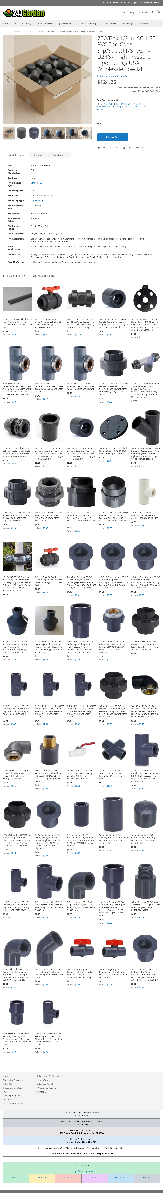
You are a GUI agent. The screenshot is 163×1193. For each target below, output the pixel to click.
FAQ (5, 1091)
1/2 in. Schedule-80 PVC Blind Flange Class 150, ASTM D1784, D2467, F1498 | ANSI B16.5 (113, 451)
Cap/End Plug (37, 200)
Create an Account (151, 2)
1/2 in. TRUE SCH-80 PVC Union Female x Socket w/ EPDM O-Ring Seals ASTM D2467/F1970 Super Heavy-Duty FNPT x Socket (113, 389)
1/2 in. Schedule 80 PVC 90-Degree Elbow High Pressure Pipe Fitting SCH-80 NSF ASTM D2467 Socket (81, 906)
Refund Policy (9, 1084)
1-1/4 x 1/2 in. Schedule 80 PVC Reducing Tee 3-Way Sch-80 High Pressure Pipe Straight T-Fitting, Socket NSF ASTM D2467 (81, 711)
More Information (16, 155)
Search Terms (43, 1080)
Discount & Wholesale (13, 1080)
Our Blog (7, 1099)
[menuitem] (5, 23)
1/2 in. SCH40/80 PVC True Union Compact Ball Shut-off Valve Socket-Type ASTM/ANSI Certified (49, 581)
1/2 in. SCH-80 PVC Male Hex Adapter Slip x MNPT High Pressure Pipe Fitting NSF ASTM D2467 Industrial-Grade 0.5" (81, 518)
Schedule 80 (36, 182)
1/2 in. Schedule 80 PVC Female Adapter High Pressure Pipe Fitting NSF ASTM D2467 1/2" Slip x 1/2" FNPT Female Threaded (81, 840)
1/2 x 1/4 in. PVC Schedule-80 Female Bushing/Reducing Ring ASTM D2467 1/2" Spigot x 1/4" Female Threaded (113, 323)
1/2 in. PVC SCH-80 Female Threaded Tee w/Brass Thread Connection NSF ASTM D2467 (81, 386)
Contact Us (42, 1091)
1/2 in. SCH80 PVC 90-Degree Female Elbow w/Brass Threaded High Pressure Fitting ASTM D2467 (16, 774)
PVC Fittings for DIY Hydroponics (81, 1171)
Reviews (38, 155)
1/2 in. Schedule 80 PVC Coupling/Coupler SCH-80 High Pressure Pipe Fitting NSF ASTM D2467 (113, 839)
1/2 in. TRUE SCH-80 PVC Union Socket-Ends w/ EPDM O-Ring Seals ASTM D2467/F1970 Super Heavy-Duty (17, 516)
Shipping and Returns (13, 1088)
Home (5, 32)
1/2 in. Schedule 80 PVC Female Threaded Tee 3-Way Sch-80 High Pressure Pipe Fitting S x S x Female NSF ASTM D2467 (144, 776)
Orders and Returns (46, 1088)
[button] (8, 80)
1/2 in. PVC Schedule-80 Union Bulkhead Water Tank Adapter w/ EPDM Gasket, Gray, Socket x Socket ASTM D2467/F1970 (17, 452)
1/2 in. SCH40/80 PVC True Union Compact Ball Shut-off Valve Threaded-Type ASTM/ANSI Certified (48, 323)
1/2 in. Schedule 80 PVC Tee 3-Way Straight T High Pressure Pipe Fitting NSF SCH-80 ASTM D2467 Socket (49, 906)
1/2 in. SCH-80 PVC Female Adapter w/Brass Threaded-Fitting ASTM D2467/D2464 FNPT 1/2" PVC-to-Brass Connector (112, 647)
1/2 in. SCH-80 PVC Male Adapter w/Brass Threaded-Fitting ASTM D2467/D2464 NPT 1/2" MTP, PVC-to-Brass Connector (48, 776)
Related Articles (59, 155)
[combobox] (137, 12)
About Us (7, 1076)
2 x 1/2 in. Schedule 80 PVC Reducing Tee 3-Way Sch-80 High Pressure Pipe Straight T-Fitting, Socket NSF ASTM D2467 (17, 711)
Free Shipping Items (12, 1095)
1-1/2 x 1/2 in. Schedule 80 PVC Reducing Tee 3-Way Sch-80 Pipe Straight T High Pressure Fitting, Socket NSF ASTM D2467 (49, 711)
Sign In (135, 2)
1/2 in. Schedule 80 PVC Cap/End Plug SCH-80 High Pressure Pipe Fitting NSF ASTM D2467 (143, 839)
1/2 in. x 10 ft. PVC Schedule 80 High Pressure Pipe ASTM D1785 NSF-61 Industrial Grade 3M (17, 323)
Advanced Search (45, 1084)
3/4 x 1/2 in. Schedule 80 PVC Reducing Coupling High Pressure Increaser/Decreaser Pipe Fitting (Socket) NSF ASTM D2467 (17, 1039)
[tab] (16, 155)
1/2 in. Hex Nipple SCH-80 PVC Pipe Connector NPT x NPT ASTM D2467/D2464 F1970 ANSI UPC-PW (49, 516)
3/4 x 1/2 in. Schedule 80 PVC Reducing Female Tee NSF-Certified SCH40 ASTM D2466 (144, 515)
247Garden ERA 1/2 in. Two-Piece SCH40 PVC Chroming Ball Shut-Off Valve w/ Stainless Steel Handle (80, 774)
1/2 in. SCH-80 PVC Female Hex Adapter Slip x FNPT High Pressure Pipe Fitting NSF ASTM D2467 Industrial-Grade (113, 516)
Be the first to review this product (113, 76)
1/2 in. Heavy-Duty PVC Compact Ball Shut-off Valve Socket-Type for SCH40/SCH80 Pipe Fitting (113, 973)
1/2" (33, 190)
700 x (121, 107)
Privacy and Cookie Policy (49, 1076)
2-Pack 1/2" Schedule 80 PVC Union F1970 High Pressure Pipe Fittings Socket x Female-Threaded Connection (145, 645)
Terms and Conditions (13, 1103)
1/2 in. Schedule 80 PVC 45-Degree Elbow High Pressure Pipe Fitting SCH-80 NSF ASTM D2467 (49, 973)
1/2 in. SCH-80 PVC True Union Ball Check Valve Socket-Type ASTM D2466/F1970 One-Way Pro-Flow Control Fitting (81, 323)
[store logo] (24, 13)
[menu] (81, 23)
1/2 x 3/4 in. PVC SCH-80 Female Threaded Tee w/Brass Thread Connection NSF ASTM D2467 (49, 387)
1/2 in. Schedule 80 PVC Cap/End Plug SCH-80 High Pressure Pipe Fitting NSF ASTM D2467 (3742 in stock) (121, 107)
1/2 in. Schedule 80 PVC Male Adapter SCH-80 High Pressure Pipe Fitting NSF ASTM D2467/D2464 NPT (145, 906)
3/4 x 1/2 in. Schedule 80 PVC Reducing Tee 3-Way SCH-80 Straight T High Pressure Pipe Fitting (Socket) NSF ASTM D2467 (48, 1039)
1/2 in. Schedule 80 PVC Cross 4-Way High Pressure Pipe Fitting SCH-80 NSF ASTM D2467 (113, 774)
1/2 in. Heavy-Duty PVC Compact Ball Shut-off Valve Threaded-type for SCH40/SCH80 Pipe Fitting (80, 973)
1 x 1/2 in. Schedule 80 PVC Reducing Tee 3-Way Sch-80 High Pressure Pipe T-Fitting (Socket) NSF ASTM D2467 (16, 906)
